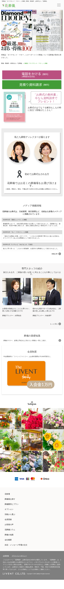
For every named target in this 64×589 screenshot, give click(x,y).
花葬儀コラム (10, 530)
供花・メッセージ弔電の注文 (16, 545)
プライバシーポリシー (19, 556)
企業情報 (6, 556)
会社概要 (8, 540)
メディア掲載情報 (32, 205)
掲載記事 (55, 254)
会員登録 (8, 519)
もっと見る (54, 324)
